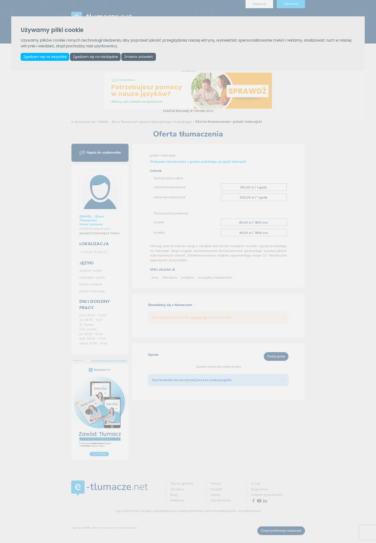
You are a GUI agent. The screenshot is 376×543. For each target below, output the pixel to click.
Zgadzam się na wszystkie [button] (45, 57)
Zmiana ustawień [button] (140, 57)
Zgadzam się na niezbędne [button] (96, 57)
